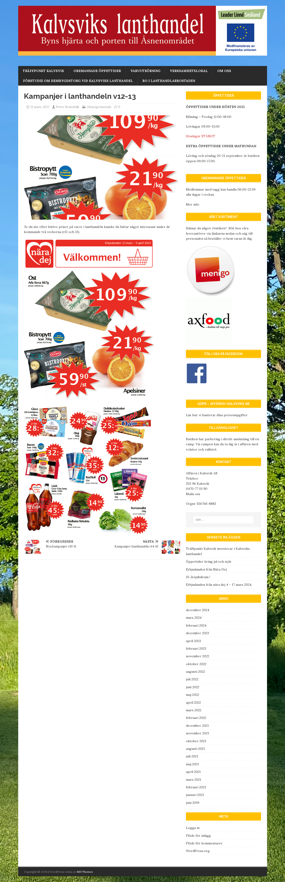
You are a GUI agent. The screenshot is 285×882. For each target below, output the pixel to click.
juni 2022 (192, 687)
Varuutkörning (145, 71)
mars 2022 (193, 710)
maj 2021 (192, 764)
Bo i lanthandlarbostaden (168, 81)
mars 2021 (193, 779)
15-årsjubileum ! (198, 577)
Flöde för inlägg (198, 836)
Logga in (193, 828)
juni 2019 (192, 803)
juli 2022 (192, 679)
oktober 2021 (196, 741)
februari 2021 (196, 787)
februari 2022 (196, 718)
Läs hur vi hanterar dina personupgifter (217, 415)
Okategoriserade (99, 107)
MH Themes (85, 871)
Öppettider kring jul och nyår (209, 561)
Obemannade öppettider (97, 71)
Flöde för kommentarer (204, 843)
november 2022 (197, 656)
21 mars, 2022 (39, 107)
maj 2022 (192, 695)
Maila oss (193, 494)
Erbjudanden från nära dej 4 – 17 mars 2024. (219, 585)
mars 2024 (194, 618)
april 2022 (193, 702)
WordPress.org (198, 851)
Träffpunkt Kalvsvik (43, 71)
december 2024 (197, 610)
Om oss (224, 71)
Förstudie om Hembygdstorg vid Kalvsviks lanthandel (78, 81)
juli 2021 (192, 756)
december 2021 (197, 726)
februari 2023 (196, 648)
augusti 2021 (195, 749)
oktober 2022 (196, 664)
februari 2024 (196, 625)
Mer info (192, 204)
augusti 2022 (195, 672)
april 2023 (193, 641)
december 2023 (197, 633)
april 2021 (193, 772)
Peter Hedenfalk (67, 107)
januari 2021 (195, 795)
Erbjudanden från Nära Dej (206, 569)
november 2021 (197, 733)
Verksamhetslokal (189, 71)
